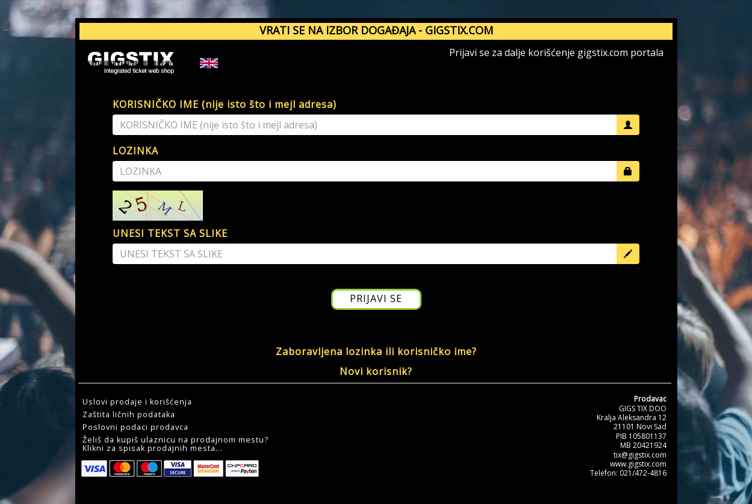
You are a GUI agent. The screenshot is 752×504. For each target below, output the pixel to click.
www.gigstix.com (638, 464)
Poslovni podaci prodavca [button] (135, 427)
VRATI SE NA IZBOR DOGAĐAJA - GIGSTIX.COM (376, 30)
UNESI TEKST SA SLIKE (170, 233)
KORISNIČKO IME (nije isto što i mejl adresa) (225, 104)
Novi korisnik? (376, 371)
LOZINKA (135, 150)
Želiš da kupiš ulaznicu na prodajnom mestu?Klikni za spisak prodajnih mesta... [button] (175, 444)
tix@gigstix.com (640, 455)
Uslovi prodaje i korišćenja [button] (137, 402)
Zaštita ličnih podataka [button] (128, 415)
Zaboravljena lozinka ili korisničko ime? (376, 351)
